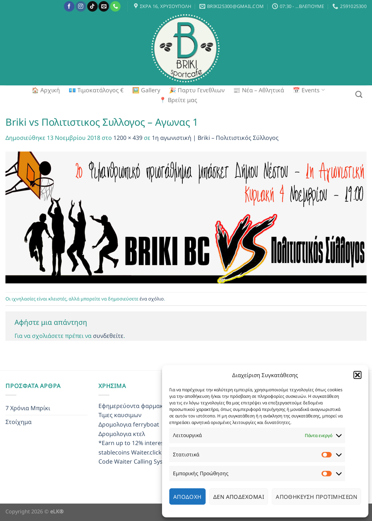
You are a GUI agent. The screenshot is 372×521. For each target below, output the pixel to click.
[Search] (359, 94)
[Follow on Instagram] (81, 6)
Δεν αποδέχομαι (238, 496)
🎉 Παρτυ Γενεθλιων (197, 90)
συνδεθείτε (108, 336)
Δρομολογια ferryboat (128, 424)
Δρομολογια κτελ (121, 434)
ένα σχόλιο (152, 298)
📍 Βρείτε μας (178, 100)
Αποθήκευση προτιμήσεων (316, 496)
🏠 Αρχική (46, 90)
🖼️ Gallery (146, 90)
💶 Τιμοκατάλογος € (96, 90)
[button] (357, 375)
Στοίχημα (18, 422)
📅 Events (308, 90)
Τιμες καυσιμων (119, 415)
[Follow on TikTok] (92, 6)
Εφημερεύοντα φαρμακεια (134, 406)
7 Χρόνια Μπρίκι (27, 408)
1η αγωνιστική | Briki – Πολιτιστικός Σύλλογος (215, 138)
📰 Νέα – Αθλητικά (258, 90)
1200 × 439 (127, 138)
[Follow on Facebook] (69, 6)
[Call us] (115, 6)
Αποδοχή (187, 496)
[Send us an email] (103, 6)
